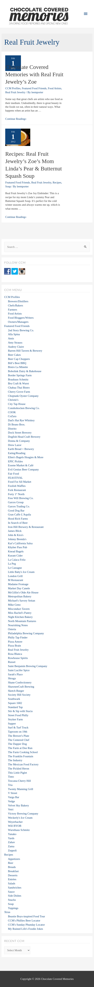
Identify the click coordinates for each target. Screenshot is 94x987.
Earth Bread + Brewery (21, 448)
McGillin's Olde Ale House (23, 592)
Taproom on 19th (17, 731)
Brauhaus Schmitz (18, 379)
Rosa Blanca (15, 653)
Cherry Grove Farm (19, 391)
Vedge (11, 801)
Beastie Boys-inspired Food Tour (26, 916)
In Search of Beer (17, 522)
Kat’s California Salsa (20, 543)
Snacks (12, 899)
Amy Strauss (15, 342)
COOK (12, 412)
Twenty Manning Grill (20, 789)
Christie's (13, 399)
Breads (12, 867)
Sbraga (12, 678)
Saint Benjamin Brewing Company (27, 666)
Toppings (13, 908)
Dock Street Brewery (20, 432)
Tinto (11, 776)
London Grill (15, 576)
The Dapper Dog (17, 743)
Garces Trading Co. (19, 506)
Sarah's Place (15, 674)
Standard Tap (15, 707)
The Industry (15, 760)
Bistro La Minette (18, 367)
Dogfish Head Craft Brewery (24, 436)
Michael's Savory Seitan (21, 600)
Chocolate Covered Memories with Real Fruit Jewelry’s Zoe (34, 74)
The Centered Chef (18, 739)
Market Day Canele (19, 588)
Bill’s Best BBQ (17, 363)
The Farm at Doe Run (20, 748)
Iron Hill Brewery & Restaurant (26, 526)
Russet (11, 661)
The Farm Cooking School (23, 752)
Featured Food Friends (34, 88)
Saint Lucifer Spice (19, 670)
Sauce (11, 891)
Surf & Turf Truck (18, 727)
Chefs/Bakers (15, 305)
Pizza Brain (14, 645)
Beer (10, 862)
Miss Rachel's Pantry (19, 612)
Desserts (12, 875)
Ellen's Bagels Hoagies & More (25, 457)
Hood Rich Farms (18, 518)
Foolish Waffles (17, 485)
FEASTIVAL (15, 477)
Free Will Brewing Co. (20, 498)
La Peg (12, 563)
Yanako (12, 834)
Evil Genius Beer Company (23, 469)
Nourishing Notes (18, 625)
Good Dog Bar (16, 510)
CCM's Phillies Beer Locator (24, 920)
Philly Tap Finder (17, 637)
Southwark (14, 698)
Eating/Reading (16, 453)
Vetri (10, 809)
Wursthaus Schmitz (19, 829)
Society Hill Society (19, 694)
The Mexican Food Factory (23, 764)
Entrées (12, 879)
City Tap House (16, 403)
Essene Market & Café (20, 465)
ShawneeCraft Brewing (21, 686)
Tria (10, 784)
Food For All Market (19, 481)
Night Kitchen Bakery (20, 616)
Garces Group (16, 502)
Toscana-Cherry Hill (19, 780)
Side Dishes (14, 895)
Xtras (7, 912)
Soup (8, 186)
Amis (11, 338)
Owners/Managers (18, 321)
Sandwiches (14, 887)
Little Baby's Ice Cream (21, 571)
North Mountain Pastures (22, 621)
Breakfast (13, 871)
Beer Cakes (14, 354)
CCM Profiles (12, 88)
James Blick (14, 530)
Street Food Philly (18, 715)
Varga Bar (13, 797)
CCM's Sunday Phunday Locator (26, 924)
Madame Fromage (18, 584)
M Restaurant (15, 580)
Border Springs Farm (20, 375)
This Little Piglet (17, 772)
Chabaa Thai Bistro (19, 387)
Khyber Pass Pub (17, 547)
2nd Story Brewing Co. (21, 330)
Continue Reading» (15, 118)
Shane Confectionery (19, 682)
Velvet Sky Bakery (18, 805)
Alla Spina (14, 334)
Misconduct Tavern (19, 608)
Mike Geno (14, 604)
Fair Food (13, 473)
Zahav (11, 842)
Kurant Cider (15, 555)
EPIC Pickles (15, 461)
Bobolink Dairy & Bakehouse (24, 371)
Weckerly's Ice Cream (20, 817)
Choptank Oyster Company (23, 395)
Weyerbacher (15, 821)
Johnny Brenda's (17, 539)
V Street (12, 793)
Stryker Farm (15, 719)
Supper (12, 723)
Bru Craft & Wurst (18, 383)
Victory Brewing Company (23, 813)
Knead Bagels (16, 551)
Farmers (12, 309)
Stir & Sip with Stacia (20, 711)
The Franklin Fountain (20, 756)
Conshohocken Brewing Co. (24, 408)
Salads (11, 883)
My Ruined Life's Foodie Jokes (25, 928)
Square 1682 (15, 703)
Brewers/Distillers (18, 301)
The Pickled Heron (18, 768)
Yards (11, 838)
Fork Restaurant (17, 490)
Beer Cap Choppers (19, 358)
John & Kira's (15, 535)
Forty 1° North (16, 494)
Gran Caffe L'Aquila (19, 514)
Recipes (57, 182)
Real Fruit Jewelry (15, 92)
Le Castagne (15, 567)
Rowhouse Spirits (18, 658)
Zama (11, 846)
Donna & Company (19, 440)
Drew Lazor (14, 445)
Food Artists (54, 88)
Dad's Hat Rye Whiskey (21, 420)
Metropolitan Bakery (19, 596)
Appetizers (14, 858)
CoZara (12, 416)
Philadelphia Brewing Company (26, 633)
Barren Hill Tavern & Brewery (25, 350)
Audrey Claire (16, 346)
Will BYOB (14, 825)
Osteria (12, 629)
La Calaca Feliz (16, 559)
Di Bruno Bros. (16, 424)
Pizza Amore (15, 641)
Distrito (12, 428)
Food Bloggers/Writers (20, 317)
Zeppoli (12, 850)
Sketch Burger (16, 690)
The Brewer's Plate (18, 735)
